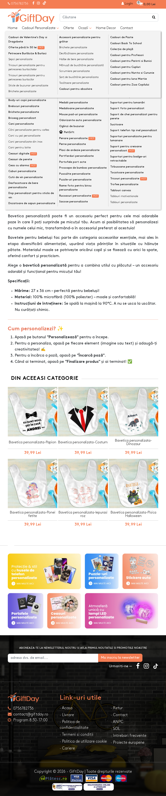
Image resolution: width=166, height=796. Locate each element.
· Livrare (67, 714)
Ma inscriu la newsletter (136, 656)
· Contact (119, 714)
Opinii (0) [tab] (44, 192)
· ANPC (117, 721)
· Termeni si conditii (76, 733)
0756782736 (19, 3)
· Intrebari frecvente (128, 734)
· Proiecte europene (127, 741)
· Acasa (66, 707)
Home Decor (106, 28)
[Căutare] (154, 17)
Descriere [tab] (19, 192)
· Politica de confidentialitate (74, 723)
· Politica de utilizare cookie (83, 740)
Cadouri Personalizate (40, 28)
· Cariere (67, 747)
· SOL (115, 727)
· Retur (117, 707)
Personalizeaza (84, 130)
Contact (126, 28)
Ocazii (85, 28)
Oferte (68, 28)
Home (13, 28)
